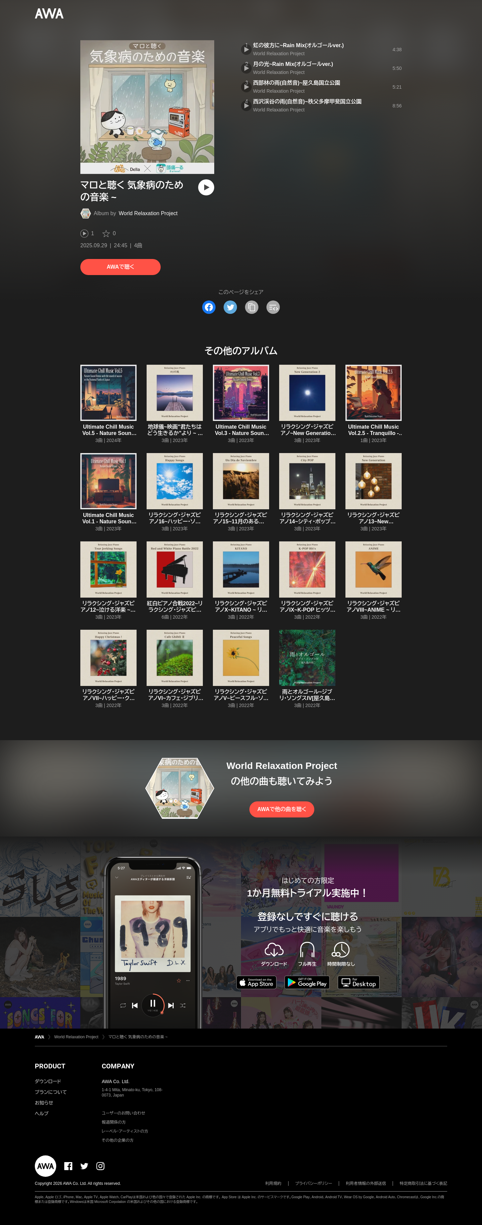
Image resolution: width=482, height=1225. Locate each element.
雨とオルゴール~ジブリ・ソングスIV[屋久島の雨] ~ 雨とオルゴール (307, 698)
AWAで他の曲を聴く (281, 809)
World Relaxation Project (148, 213)
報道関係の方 (114, 1122)
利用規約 (273, 1183)
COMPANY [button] (118, 1066)
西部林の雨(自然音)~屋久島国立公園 (296, 83)
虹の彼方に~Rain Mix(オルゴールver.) (298, 45)
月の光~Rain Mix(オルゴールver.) (293, 64)
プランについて (51, 1092)
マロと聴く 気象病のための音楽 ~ (138, 1037)
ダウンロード (48, 1081)
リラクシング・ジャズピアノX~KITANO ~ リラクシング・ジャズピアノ (241, 610)
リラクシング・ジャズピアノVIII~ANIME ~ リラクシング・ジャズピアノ (373, 610)
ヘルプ (42, 1113)
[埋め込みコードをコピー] (273, 307)
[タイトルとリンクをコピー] (251, 307)
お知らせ (44, 1103)
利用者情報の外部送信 (366, 1183)
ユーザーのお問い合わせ (123, 1113)
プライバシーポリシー (313, 1183)
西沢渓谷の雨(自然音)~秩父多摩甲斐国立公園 (307, 101)
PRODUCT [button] (50, 1066)
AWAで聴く (120, 267)
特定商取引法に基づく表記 (423, 1183)
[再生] (206, 187)
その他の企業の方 (118, 1140)
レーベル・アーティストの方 (125, 1131)
